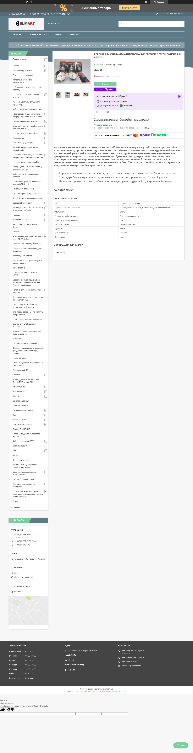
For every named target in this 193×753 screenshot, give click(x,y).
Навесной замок (20, 358)
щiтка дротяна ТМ (20, 268)
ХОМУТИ (17, 339)
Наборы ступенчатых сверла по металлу (27, 88)
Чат (181, 745)
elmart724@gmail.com (23, 577)
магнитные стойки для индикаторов (22, 81)
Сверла (16, 66)
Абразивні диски (20, 420)
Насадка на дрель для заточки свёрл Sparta (26, 148)
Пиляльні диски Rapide (23, 410)
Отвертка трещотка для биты (25, 193)
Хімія (15, 415)
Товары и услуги (37, 34)
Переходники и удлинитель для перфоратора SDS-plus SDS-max (27, 115)
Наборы (16, 215)
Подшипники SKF (20, 370)
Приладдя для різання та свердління (24, 485)
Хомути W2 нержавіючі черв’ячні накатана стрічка (27, 332)
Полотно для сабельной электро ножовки (27, 291)
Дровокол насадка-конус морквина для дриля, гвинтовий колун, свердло (28, 350)
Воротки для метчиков (22, 256)
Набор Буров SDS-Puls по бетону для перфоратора (27, 168)
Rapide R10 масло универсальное (28, 198)
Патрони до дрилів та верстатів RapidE (26, 435)
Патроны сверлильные (23, 75)
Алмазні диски (19, 387)
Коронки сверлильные (28, 45)
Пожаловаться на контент (86, 692)
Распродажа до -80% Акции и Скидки (26, 225)
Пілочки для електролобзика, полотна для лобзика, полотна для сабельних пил (28, 494)
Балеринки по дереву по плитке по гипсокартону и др (28, 298)
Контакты (73, 34)
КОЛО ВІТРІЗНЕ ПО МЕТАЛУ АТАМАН (26, 273)
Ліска (15, 450)
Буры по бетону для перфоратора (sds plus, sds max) (28, 127)
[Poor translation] (10, 709)
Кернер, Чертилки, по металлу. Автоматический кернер (26, 305)
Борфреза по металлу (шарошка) (27, 244)
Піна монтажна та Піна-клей (25, 343)
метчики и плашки (20, 220)
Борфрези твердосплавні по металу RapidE (25, 473)
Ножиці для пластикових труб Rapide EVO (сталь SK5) (26, 380)
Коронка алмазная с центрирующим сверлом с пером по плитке (72, 45)
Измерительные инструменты (26, 121)
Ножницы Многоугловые (23, 189)
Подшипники (18, 138)
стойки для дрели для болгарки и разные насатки (27, 261)
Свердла (16, 375)
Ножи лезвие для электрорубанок (27, 319)
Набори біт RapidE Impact (24, 479)
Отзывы (16, 507)
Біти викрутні (18, 391)
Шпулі (15, 455)
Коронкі (16, 396)
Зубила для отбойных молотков (27, 109)
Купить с (105, 89)
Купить (105, 84)
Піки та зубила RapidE (22, 424)
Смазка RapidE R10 (21, 429)
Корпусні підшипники (22, 446)
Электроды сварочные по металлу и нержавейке (28, 313)
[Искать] (181, 24)
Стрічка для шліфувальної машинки (24, 325)
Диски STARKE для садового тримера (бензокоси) (25, 466)
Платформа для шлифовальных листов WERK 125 (27, 182)
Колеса (16, 232)
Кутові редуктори (20, 460)
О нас (58, 34)
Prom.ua (109, 689)
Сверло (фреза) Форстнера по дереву (26, 95)
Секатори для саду (21, 401)
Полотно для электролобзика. (26, 133)
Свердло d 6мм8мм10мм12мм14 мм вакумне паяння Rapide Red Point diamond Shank (27, 282)
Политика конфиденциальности (111, 692)
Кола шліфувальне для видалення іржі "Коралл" (28, 364)
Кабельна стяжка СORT (23, 441)
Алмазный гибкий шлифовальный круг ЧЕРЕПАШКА (28, 237)
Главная (16, 34)
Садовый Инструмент (22, 203)
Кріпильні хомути (20, 405)
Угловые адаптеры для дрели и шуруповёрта (26, 103)
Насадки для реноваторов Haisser (28, 162)
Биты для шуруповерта (23, 143)
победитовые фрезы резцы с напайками (25, 175)
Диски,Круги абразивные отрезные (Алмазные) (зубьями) (28, 208)
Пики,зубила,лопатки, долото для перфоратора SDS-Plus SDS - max (28, 156)
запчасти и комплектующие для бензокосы (27, 249)
